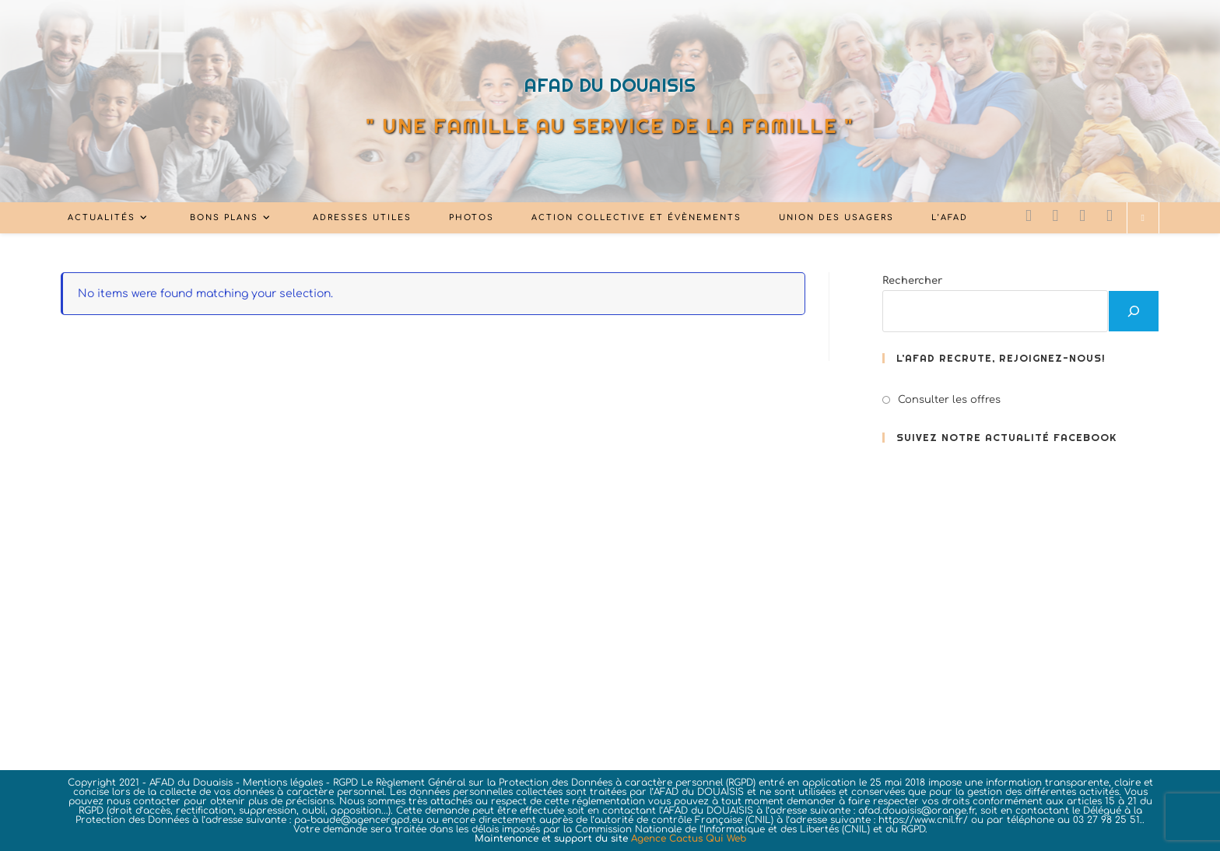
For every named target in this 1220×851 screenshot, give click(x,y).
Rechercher (912, 280)
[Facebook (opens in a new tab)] (1055, 216)
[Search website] (1143, 218)
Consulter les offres (949, 399)
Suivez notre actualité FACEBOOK (1006, 437)
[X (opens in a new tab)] (1028, 216)
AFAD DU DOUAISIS (610, 85)
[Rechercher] (1133, 311)
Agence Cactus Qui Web (688, 838)
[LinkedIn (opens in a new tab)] (1082, 216)
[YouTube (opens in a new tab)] (1109, 216)
